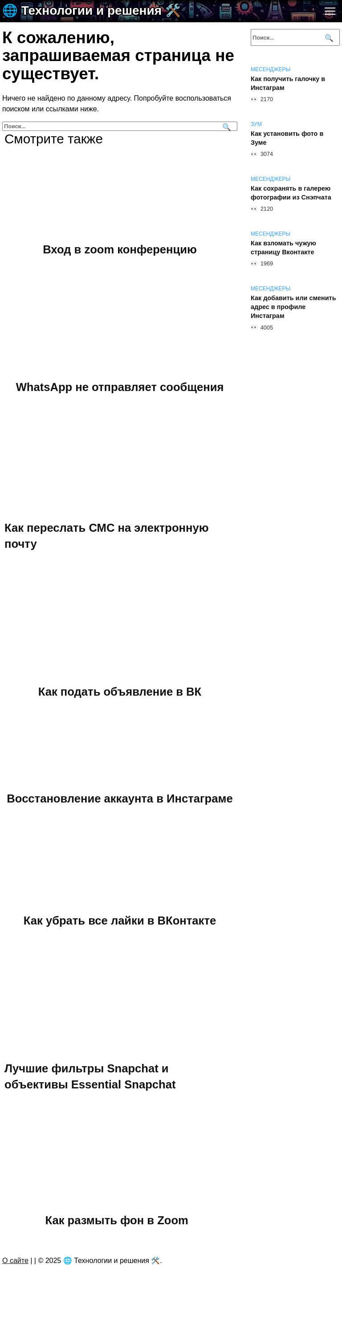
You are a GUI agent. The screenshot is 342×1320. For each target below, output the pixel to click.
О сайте (15, 1260)
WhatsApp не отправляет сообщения (120, 387)
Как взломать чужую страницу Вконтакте (283, 248)
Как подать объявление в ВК (119, 691)
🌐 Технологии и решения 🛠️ (91, 10)
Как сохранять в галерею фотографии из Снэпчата (291, 193)
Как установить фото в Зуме (287, 138)
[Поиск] (226, 126)
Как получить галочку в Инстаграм (288, 83)
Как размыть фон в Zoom (116, 1220)
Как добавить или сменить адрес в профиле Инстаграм (293, 306)
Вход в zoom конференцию (120, 249)
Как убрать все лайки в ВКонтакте (120, 920)
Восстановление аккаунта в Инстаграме (119, 798)
